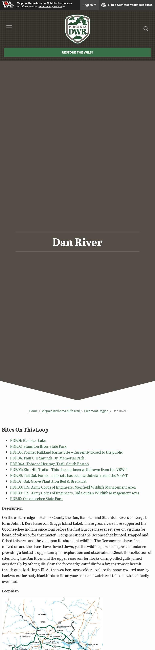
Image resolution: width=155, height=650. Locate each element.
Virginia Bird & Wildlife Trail (61, 410)
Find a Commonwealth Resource (127, 5)
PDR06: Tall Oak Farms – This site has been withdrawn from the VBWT (69, 475)
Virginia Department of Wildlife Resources (44, 3)
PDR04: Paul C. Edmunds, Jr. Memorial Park (47, 458)
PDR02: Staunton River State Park (38, 446)
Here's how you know (50, 6)
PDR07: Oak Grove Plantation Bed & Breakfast (48, 481)
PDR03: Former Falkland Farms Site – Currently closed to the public (66, 452)
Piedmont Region (96, 410)
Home (33, 410)
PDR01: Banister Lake (28, 440)
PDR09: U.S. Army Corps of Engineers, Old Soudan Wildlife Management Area (74, 493)
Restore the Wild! (77, 52)
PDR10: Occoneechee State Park (36, 498)
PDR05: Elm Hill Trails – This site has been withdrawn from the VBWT (68, 469)
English (89, 5)
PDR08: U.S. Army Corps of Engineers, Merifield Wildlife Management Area (73, 487)
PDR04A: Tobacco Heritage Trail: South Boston (49, 464)
